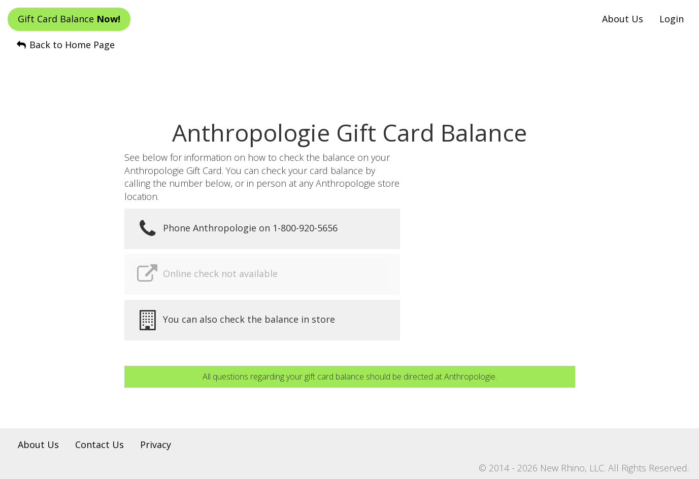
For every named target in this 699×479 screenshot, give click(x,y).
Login (671, 19)
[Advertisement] (350, 76)
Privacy (155, 444)
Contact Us (99, 444)
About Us (622, 19)
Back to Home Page (65, 45)
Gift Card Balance (69, 19)
